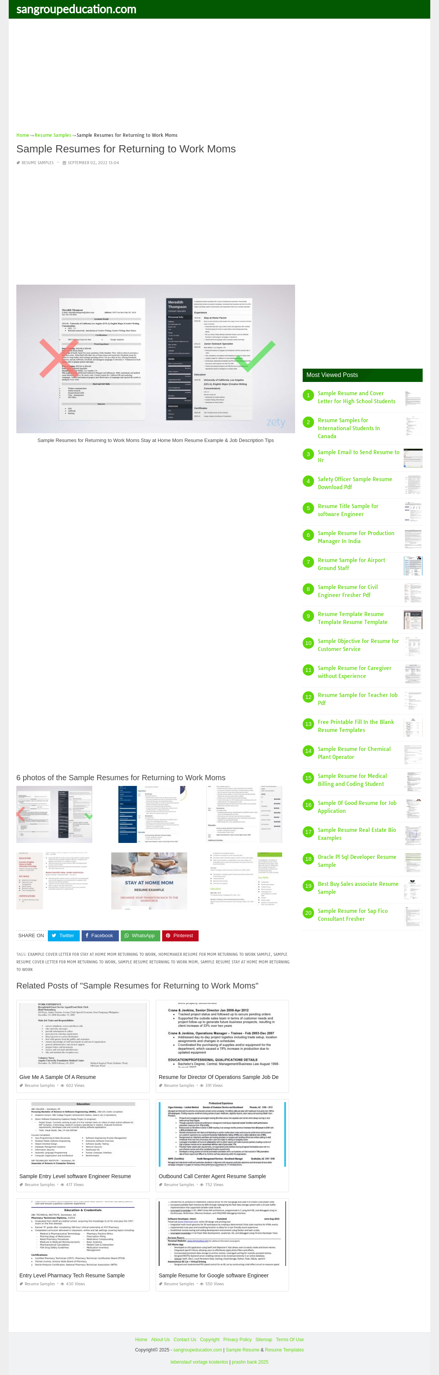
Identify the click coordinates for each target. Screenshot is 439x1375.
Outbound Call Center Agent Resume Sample (212, 1176)
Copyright (210, 1339)
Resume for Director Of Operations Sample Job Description (228, 1077)
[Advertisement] (219, 78)
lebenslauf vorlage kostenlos (199, 1362)
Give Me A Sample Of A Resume (57, 1077)
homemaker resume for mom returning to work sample (214, 954)
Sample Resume (242, 1350)
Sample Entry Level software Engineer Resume (75, 1176)
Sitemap (264, 1339)
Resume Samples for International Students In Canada (349, 428)
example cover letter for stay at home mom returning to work (92, 954)
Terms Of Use (290, 1339)
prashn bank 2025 (250, 1362)
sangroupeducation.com (76, 9)
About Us (160, 1339)
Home (141, 1339)
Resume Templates (284, 1350)
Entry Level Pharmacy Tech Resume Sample (72, 1275)
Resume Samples (38, 162)
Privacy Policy (237, 1339)
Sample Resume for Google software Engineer (213, 1275)
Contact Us (185, 1339)
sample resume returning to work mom (158, 962)
